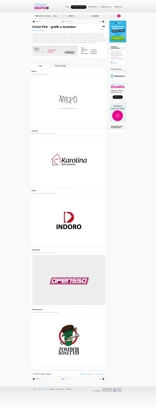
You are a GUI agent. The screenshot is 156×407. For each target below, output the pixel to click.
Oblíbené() (52, 389)
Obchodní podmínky (107, 391)
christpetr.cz (50, 52)
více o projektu (115, 62)
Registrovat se (60, 389)
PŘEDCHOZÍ (38, 21)
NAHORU (66, 378)
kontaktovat (69, 52)
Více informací (97, 391)
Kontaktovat (100, 374)
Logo (40, 66)
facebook (118, 391)
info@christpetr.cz (52, 50)
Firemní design (60, 66)
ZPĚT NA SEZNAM (68, 21)
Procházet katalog (42, 389)
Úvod (34, 389)
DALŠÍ (100, 21)
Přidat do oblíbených (39, 30)
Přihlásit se (69, 389)
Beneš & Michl (117, 389)
